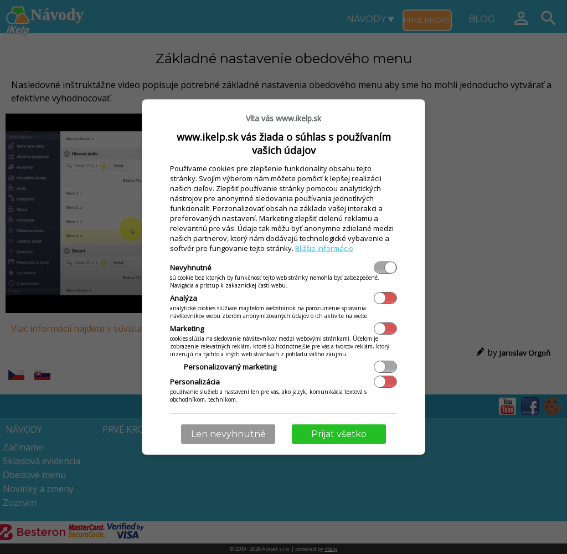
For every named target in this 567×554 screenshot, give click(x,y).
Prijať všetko (339, 434)
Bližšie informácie (324, 248)
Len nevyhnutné (228, 434)
